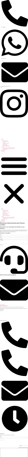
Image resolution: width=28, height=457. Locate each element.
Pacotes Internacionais (6, 141)
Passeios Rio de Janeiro (6, 143)
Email (0, 436)
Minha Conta (3, 151)
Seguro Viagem (5, 144)
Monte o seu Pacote (5, 214)
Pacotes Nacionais (5, 140)
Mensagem (1, 239)
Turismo (2, 209)
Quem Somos (3, 150)
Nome (1, 234)
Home (2, 208)
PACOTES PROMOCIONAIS (6, 215)
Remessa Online (5, 149)
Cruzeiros (4, 142)
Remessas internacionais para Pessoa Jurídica (9, 147)
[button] (14, 180)
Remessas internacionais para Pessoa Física (8, 148)
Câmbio (2, 216)
